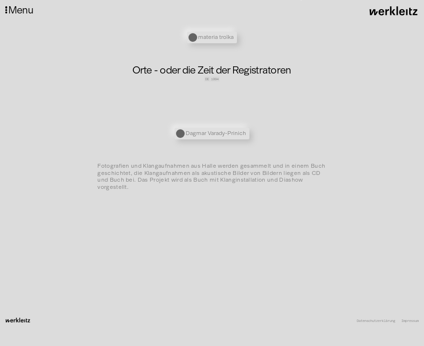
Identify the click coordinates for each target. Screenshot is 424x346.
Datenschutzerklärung (376, 321)
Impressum (410, 321)
